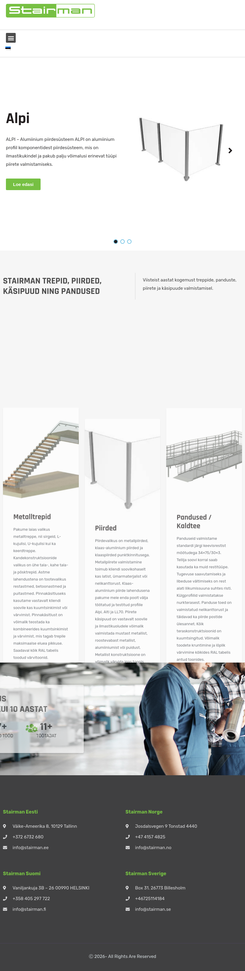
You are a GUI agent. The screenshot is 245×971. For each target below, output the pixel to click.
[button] (11, 38)
